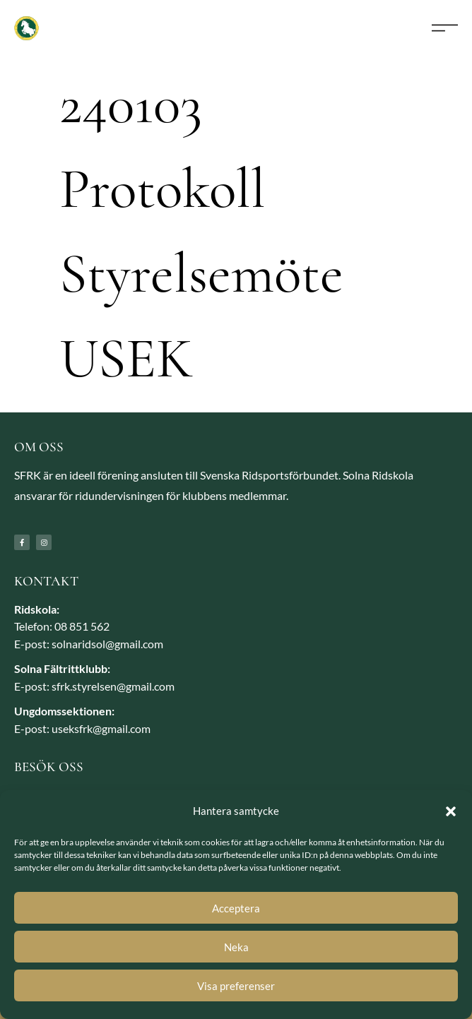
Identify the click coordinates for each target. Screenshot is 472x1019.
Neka (236, 947)
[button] (451, 811)
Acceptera (236, 908)
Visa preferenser (236, 985)
